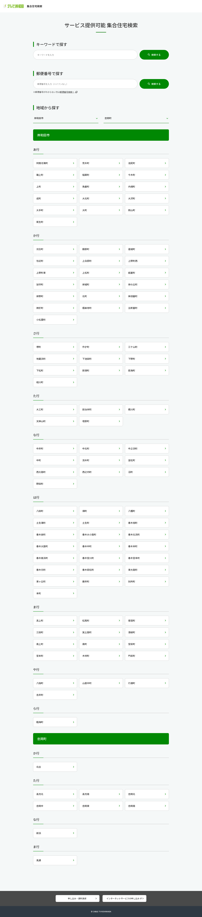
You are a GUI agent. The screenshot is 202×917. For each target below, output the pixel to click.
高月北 (39, 794)
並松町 (131, 460)
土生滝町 (41, 522)
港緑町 (131, 632)
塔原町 (85, 421)
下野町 (131, 358)
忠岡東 (85, 806)
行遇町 (131, 683)
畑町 (84, 511)
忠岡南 (131, 806)
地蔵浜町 (41, 358)
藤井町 (85, 581)
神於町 (39, 308)
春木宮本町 (134, 558)
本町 (38, 593)
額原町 (85, 249)
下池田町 (87, 358)
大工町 (39, 409)
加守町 (39, 284)
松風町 (85, 620)
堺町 (38, 346)
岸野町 (39, 296)
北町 (84, 296)
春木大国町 (42, 546)
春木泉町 (41, 534)
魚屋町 (85, 186)
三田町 (39, 632)
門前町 (131, 655)
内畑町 (131, 186)
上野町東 (41, 272)
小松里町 (41, 319)
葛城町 (131, 249)
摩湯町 (131, 620)
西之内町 (87, 472)
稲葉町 (85, 174)
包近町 (39, 260)
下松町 (39, 370)
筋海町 (131, 370)
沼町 (130, 472)
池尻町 (131, 163)
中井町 (39, 448)
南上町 (39, 644)
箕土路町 (87, 632)
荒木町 (85, 163)
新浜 (38, 833)
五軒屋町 (132, 308)
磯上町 (39, 174)
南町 (84, 644)
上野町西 (132, 260)
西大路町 (41, 472)
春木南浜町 (42, 558)
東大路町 (132, 569)
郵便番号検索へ (67, 92)
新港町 (85, 370)
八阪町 (39, 683)
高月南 (85, 794)
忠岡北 (131, 794)
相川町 (39, 382)
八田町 (39, 511)
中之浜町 (132, 448)
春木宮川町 (88, 558)
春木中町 (87, 546)
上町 (38, 186)
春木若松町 (88, 569)
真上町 (39, 620)
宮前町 (131, 644)
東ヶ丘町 (41, 581)
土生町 (85, 522)
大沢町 (131, 198)
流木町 (85, 460)
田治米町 (87, 409)
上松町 (85, 272)
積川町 (131, 409)
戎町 (38, 198)
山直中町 (87, 683)
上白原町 (87, 260)
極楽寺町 (87, 308)
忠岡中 (39, 806)
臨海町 (39, 722)
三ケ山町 (132, 346)
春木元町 (41, 569)
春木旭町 (132, 522)
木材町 (85, 655)
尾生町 (39, 222)
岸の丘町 (132, 284)
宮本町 (39, 655)
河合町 (39, 249)
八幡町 (131, 511)
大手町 (39, 210)
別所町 (131, 581)
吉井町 (39, 694)
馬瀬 (38, 860)
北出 (38, 766)
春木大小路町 (89, 534)
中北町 (85, 448)
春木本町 (132, 546)
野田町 (39, 483)
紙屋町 (131, 272)
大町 (84, 210)
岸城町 (85, 284)
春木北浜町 (134, 534)
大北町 (85, 198)
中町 (38, 460)
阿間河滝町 (42, 163)
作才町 (85, 346)
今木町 (131, 174)
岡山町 (131, 210)
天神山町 (41, 421)
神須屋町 (132, 296)
